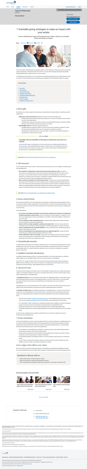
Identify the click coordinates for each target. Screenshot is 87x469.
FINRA (27, 463)
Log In (79, 6)
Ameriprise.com (5, 457)
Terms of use (38, 457)
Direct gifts (22, 88)
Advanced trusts (23, 97)
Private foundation (24, 99)
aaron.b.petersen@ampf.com (73, 16)
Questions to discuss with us (26, 100)
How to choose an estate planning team (61, 385)
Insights (18, 6)
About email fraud (59, 457)
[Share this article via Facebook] (30, 43)
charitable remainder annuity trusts (40, 298)
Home (7, 6)
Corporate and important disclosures (16, 457)
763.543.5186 (69, 14)
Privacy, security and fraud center (48, 457)
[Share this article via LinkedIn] (37, 43)
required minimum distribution (61, 261)
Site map (66, 457)
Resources (25, 6)
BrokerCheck (57, 429)
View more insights (43, 397)
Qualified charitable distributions (27, 95)
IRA (22, 146)
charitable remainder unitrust (33, 300)
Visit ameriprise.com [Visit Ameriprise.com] (71, 6)
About (12, 6)
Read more (30, 389)
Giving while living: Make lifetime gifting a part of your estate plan (40, 157)
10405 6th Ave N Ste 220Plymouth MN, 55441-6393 (41, 417)
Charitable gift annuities (25, 93)
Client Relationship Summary (29, 457)
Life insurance (23, 90)
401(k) (25, 146)
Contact (32, 6)
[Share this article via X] (41, 43)
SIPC (31, 463)
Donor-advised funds (25, 92)
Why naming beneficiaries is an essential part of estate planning (39, 193)
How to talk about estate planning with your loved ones (43, 385)
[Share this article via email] (23, 43)
